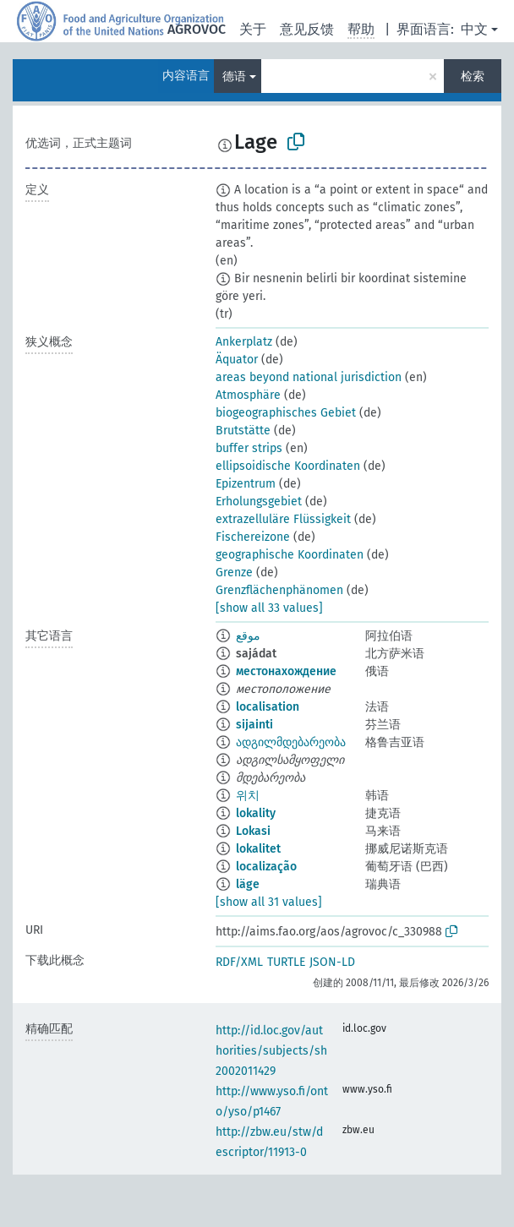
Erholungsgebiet (259, 501)
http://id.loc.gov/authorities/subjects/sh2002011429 (271, 1050)
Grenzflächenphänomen (279, 590)
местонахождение (286, 671)
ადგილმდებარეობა (291, 742)
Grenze (234, 572)
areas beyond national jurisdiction (309, 377)
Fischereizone (253, 537)
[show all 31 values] (269, 902)
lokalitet (258, 849)
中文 (474, 29)
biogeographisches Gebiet (286, 413)
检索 (472, 76)
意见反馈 (307, 29)
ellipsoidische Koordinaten (288, 466)
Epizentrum (246, 484)
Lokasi (253, 831)
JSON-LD (332, 962)
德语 (234, 76)
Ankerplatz (244, 342)
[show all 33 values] (269, 608)
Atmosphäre (248, 395)
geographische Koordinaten (290, 555)
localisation (267, 707)
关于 (252, 29)
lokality (256, 813)
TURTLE (286, 962)
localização (266, 866)
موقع (248, 636)
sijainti (254, 724)
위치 (248, 795)
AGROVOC (196, 29)
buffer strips (249, 448)
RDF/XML (239, 962)
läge (248, 884)
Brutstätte (243, 430)
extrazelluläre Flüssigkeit (283, 519)
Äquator (237, 359)
